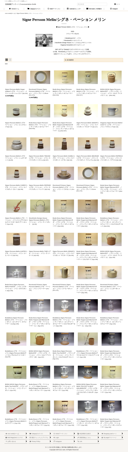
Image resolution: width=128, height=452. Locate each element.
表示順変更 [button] (69, 60)
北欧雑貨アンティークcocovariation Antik (20, 4)
